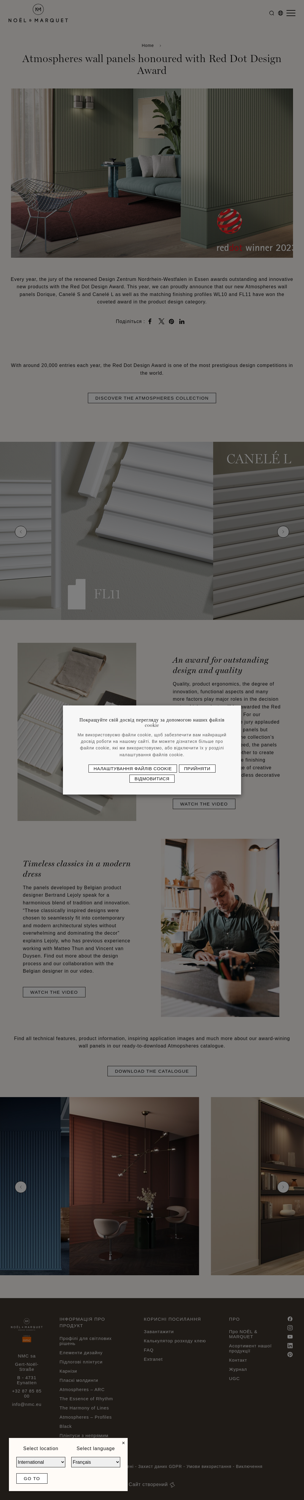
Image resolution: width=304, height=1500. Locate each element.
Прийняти (197, 768)
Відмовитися (152, 778)
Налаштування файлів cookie (133, 768)
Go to (32, 1478)
